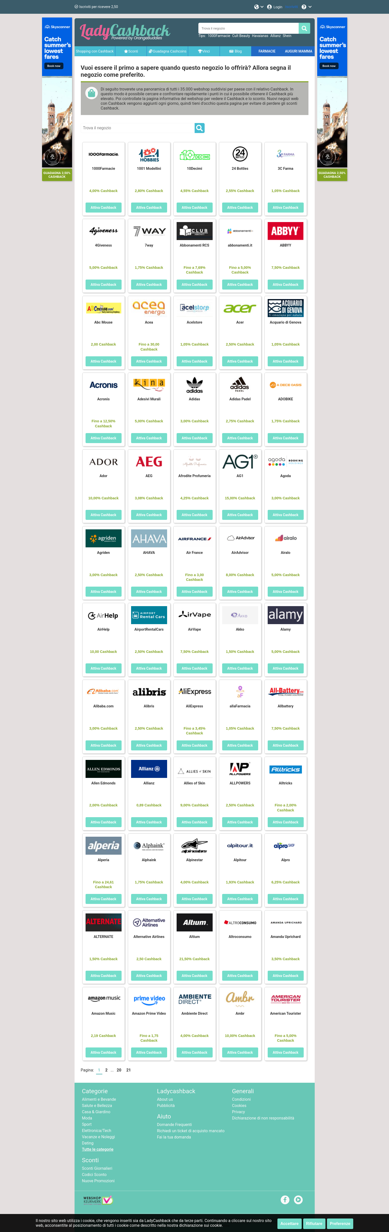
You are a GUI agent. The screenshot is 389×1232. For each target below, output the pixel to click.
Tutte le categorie (98, 1149)
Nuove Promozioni (98, 1180)
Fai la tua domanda (174, 1137)
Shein (287, 36)
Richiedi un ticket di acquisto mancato (191, 1130)
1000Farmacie (219, 36)
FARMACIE (267, 51)
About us (165, 1099)
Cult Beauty (241, 36)
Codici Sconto (94, 1174)
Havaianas (260, 36)
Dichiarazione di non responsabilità (263, 1118)
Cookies (239, 1105)
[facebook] (285, 1199)
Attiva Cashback (103, 208)
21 (128, 1070)
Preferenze (340, 1223)
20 (119, 1070)
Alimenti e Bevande (99, 1099)
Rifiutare (314, 1223)
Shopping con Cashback (95, 51)
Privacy (238, 1111)
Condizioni (241, 1099)
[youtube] (298, 1199)
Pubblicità (166, 1105)
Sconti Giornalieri (97, 1168)
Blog (235, 51)
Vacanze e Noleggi (98, 1136)
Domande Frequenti (174, 1124)
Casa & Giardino (96, 1111)
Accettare (289, 1223)
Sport (87, 1124)
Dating (88, 1143)
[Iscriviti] (291, 7)
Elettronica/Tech (96, 1130)
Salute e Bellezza (97, 1105)
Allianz (275, 36)
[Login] (274, 7)
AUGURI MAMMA (298, 51)
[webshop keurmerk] (98, 1203)
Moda (87, 1118)
